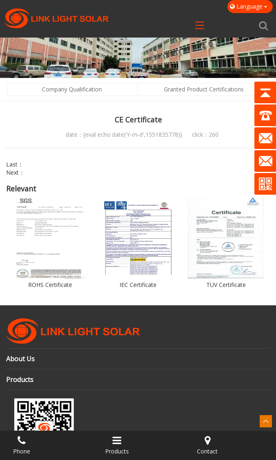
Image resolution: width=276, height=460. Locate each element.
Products (19, 379)
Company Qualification (72, 89)
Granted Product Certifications (204, 89)
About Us (20, 358)
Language (250, 6)
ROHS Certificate (50, 285)
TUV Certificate (226, 285)
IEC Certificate (138, 285)
